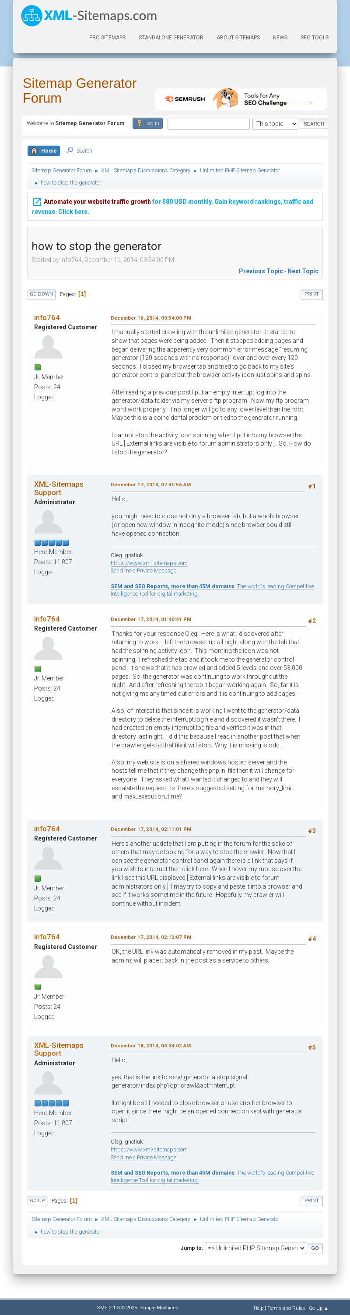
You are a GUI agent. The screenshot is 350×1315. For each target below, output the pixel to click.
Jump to (191, 1248)
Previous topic (261, 271)
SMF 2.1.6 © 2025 (117, 1307)
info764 (47, 317)
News (280, 38)
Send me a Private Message (143, 570)
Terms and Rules (286, 1308)
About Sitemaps (238, 38)
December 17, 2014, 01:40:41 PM (151, 619)
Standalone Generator (171, 38)
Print (311, 294)
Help (258, 1308)
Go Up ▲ (319, 1308)
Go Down (41, 294)
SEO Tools (315, 38)
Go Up (37, 1200)
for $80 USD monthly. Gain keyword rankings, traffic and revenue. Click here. (173, 204)
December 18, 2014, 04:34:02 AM (151, 1046)
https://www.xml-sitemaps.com (149, 563)
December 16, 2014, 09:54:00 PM (151, 318)
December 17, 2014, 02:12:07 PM (151, 937)
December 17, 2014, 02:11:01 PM (151, 829)
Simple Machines (159, 1307)
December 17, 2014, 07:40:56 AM (151, 484)
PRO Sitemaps (107, 38)
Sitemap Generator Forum (79, 91)
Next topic (302, 271)
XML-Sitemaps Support (59, 488)
